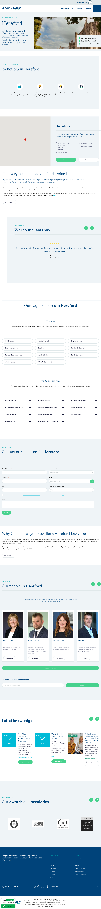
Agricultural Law (10, 400)
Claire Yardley (8, 640)
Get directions (89, 160)
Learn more (25, 762)
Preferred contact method (56, 486)
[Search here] (74, 886)
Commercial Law (10, 414)
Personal (79, 8)
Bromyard (53, 862)
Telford (52, 878)
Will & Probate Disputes (45, 362)
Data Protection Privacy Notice (31, 495)
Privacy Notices (79, 871)
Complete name (7, 469)
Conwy (52, 865)
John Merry (82, 640)
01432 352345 (62, 152)
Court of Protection (44, 341)
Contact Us (66, 160)
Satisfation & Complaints (82, 862)
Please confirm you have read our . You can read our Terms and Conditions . (34, 495)
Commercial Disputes (78, 407)
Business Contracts (44, 400)
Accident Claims (43, 355)
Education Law (10, 421)
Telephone (5, 477)
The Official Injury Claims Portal (57, 736)
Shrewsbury (53, 859)
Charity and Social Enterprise (47, 407)
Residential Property (77, 355)
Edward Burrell (33, 640)
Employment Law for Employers (48, 421)
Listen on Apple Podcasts (90, 764)
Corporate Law (76, 414)
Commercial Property (45, 414)
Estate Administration (12, 348)
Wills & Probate (10, 362)
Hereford (53, 868)
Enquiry (4, 499)
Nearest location (54, 469)
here (54, 195)
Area (50, 477)
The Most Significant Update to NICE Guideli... (25, 737)
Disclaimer (78, 865)
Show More (8, 202)
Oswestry (53, 874)
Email (4, 486)
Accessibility (78, 859)
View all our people (50, 668)
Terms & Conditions (80, 874)
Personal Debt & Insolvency (13, 355)
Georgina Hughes (59, 640)
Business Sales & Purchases (14, 407)
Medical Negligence (77, 348)
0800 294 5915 (67, 8)
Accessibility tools (82, 2)
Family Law (41, 348)
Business (88, 8)
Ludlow (52, 871)
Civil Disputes (9, 341)
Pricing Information (80, 868)
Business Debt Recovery (78, 400)
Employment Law (76, 341)
